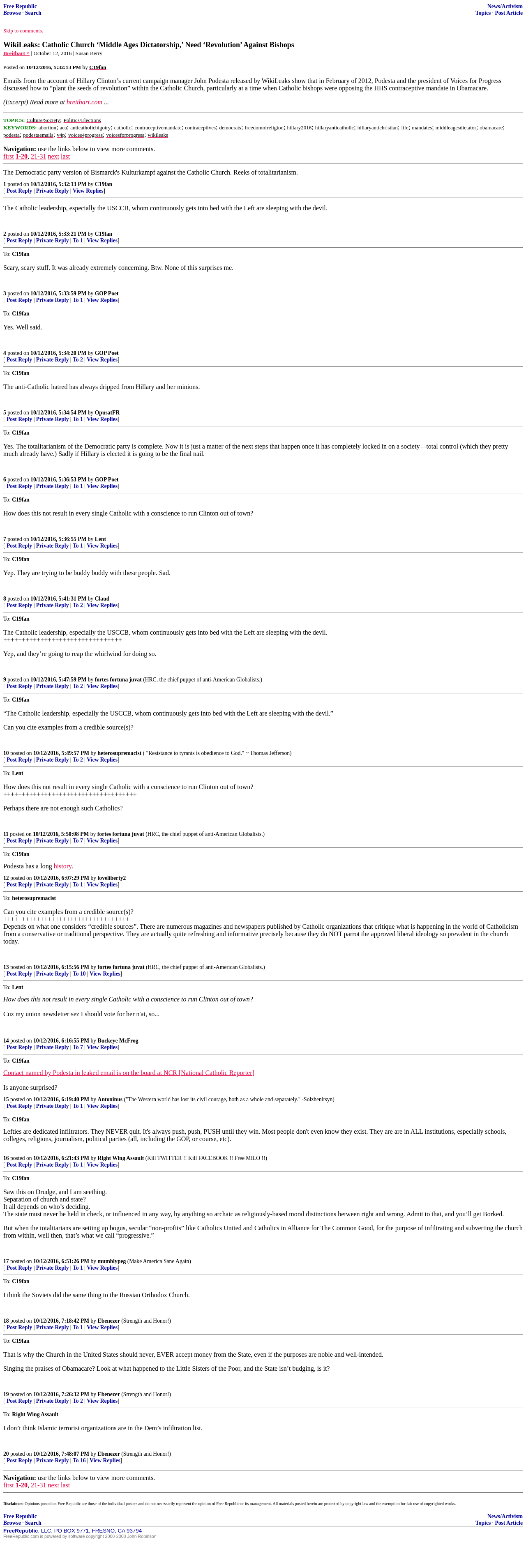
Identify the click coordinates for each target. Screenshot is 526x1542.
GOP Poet (107, 293)
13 (6, 967)
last (65, 156)
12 (6, 878)
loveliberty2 (112, 878)
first (8, 156)
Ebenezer (109, 1321)
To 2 (78, 360)
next (53, 156)
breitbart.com (84, 102)
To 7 (78, 841)
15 (6, 1099)
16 (6, 1158)
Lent (100, 539)
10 (6, 753)
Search (33, 13)
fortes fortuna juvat (118, 680)
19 (6, 1394)
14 (6, 1041)
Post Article (509, 13)
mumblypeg (112, 1261)
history (63, 866)
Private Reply (52, 191)
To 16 (79, 1460)
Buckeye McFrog (118, 1041)
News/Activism (505, 6)
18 (6, 1321)
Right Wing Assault (121, 1158)
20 (6, 1454)
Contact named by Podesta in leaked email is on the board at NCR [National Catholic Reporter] (128, 1072)
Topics (483, 13)
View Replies (88, 191)
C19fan (103, 184)
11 (6, 834)
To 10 (79, 974)
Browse (12, 13)
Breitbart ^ (16, 53)
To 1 (78, 240)
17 (6, 1261)
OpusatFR (107, 413)
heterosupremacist (120, 753)
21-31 (38, 156)
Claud (102, 599)
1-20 (22, 156)
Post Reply (19, 191)
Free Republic (20, 6)
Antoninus (110, 1099)
